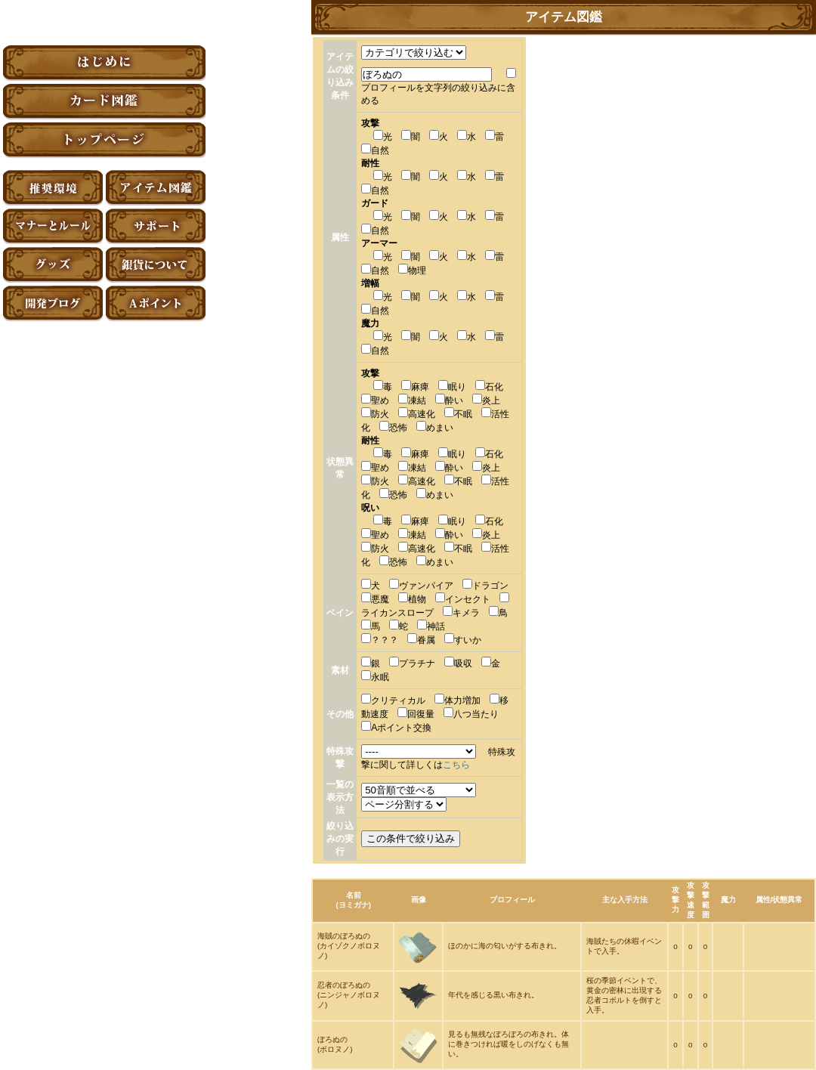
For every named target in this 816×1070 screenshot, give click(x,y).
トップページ (104, 140)
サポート (156, 226)
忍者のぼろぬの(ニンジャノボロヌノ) (348, 995)
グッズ (53, 265)
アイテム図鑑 (156, 188)
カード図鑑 (104, 101)
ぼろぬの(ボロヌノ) (335, 1044)
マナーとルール (53, 226)
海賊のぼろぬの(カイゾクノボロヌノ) (348, 946)
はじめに (104, 63)
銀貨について (156, 265)
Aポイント (156, 303)
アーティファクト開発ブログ (53, 303)
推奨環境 (53, 188)
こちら (456, 764)
